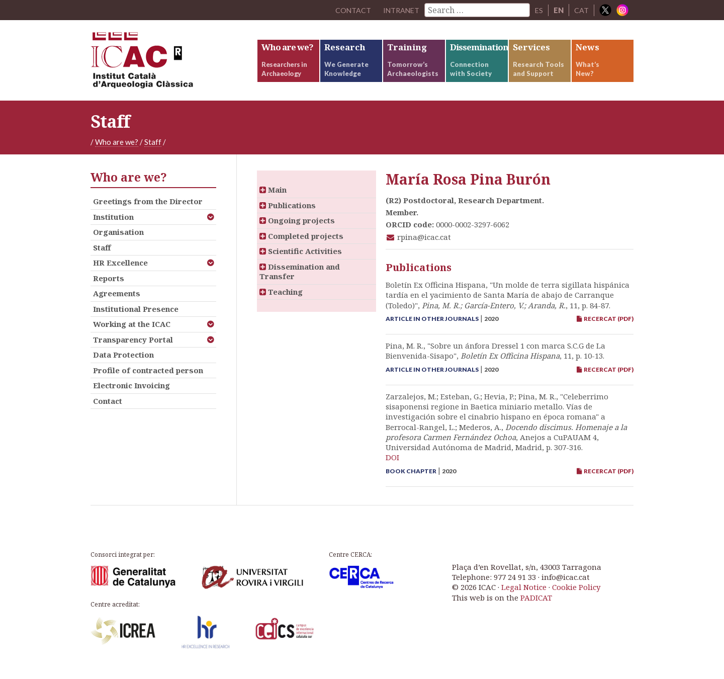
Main (273, 196)
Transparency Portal (133, 346)
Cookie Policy (576, 593)
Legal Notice (524, 593)
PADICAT (536, 604)
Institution (113, 223)
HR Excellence (120, 269)
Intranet (400, 10)
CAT (581, 10)
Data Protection (123, 361)
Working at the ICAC (131, 330)
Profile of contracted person (148, 376)
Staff (152, 148)
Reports (108, 284)
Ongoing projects (297, 227)
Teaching (281, 298)
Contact (107, 407)
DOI (392, 464)
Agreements (116, 300)
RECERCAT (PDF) (605, 325)
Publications (287, 211)
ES (538, 10)
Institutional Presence (135, 315)
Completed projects (301, 242)
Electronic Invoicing (131, 392)
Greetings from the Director (148, 208)
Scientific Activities (300, 257)
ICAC (165, 63)
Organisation (118, 238)
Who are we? (116, 148)
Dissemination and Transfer (299, 278)
